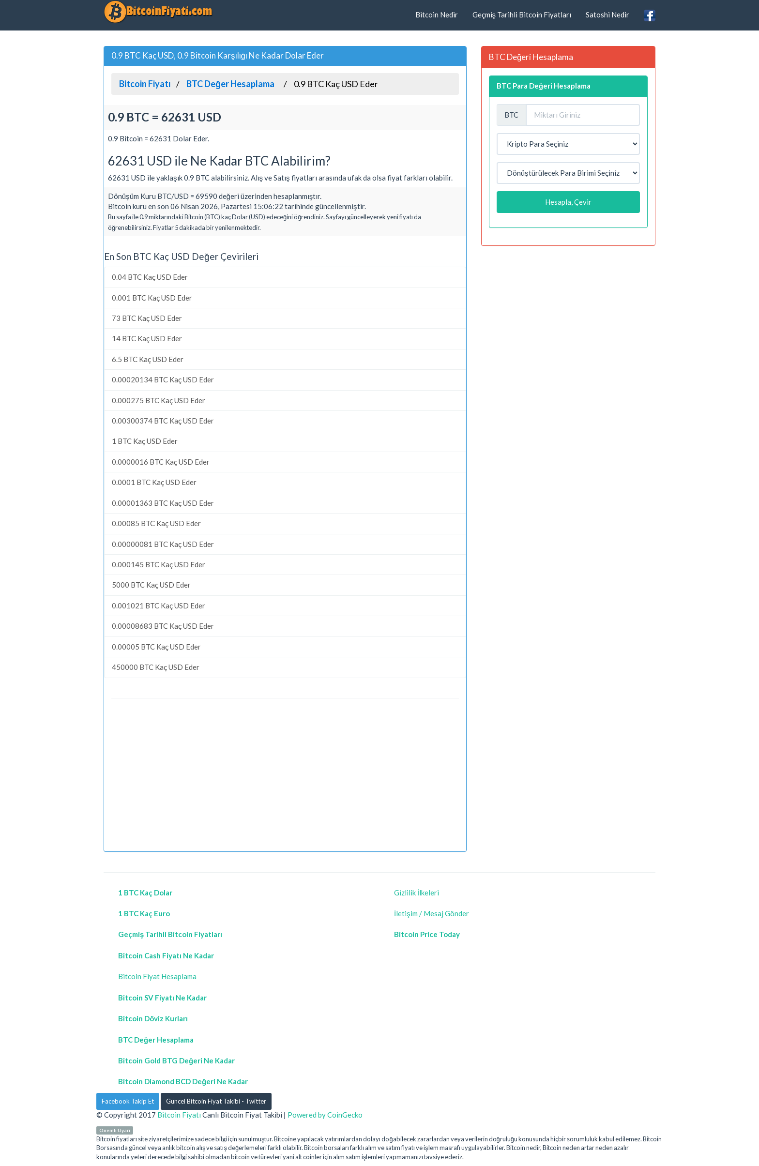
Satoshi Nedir (607, 14)
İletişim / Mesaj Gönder (431, 913)
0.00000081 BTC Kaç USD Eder (163, 544)
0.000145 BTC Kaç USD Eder (158, 564)
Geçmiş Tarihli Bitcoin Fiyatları (522, 14)
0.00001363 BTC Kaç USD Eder (163, 503)
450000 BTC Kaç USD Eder (155, 667)
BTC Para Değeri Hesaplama (544, 85)
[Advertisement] (285, 776)
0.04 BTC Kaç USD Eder (150, 277)
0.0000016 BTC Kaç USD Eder (161, 461)
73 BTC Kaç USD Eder (147, 318)
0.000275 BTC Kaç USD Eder (158, 400)
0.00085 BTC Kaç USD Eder (156, 523)
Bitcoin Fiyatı (179, 1114)
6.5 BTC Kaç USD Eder (147, 359)
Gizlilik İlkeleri (416, 892)
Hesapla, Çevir (568, 201)
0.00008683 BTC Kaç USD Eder (163, 625)
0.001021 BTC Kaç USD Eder (158, 605)
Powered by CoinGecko (325, 1114)
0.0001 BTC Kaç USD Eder (154, 482)
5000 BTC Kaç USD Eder (151, 584)
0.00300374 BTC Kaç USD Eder (163, 420)
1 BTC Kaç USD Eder (145, 441)
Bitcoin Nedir (436, 14)
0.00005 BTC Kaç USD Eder (156, 646)
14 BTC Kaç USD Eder (147, 338)
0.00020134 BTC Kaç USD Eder (163, 379)
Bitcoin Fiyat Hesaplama (157, 976)
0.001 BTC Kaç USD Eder (152, 297)
